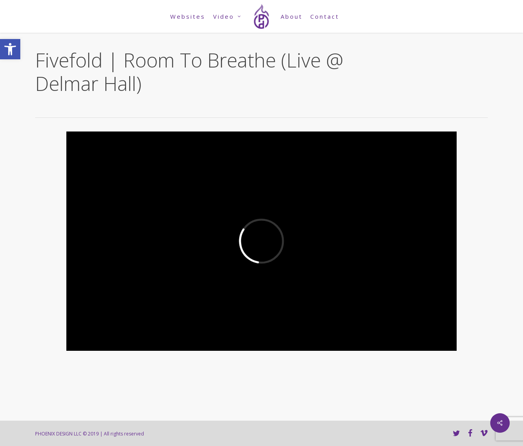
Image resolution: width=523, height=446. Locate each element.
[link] (10, 49)
